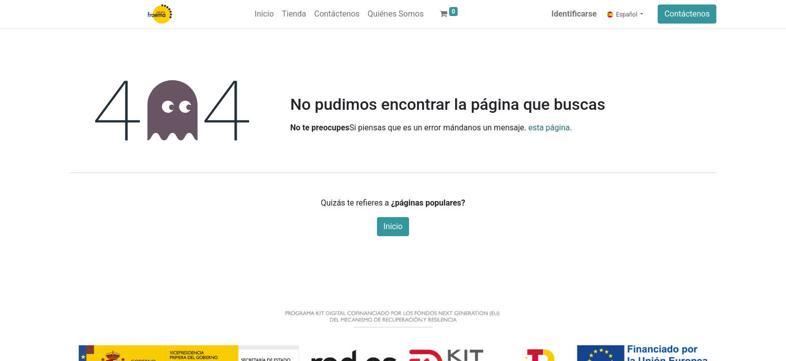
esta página (549, 127)
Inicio (393, 226)
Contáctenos (687, 14)
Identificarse (574, 14)
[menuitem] (264, 14)
